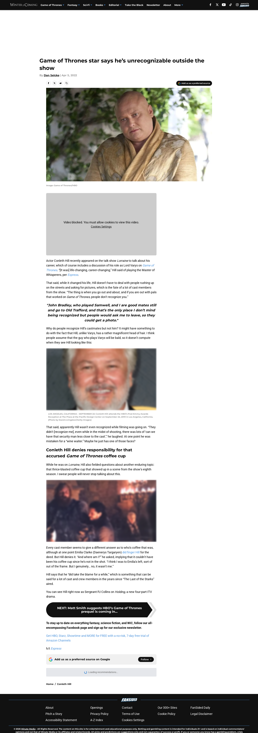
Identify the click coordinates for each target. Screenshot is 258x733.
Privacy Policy (99, 714)
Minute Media (28, 729)
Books (99, 5)
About (167, 5)
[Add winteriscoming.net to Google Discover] (194, 83)
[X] (217, 4)
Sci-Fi (86, 5)
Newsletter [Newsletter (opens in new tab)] (153, 5)
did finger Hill (131, 552)
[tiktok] (230, 4)
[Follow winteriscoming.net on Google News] (146, 659)
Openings (96, 707)
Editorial (114, 5)
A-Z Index (96, 720)
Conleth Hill (64, 684)
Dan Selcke (51, 75)
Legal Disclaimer (201, 714)
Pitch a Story (53, 714)
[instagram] (237, 4)
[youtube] (224, 4)
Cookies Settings (101, 226)
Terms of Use (131, 714)
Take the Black (134, 5)
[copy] (66, 83)
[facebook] (210, 4)
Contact (127, 707)
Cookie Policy (166, 714)
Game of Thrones (51, 5)
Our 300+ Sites (167, 707)
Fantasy (72, 5)
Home (50, 684)
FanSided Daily (200, 707)
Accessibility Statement (61, 720)
